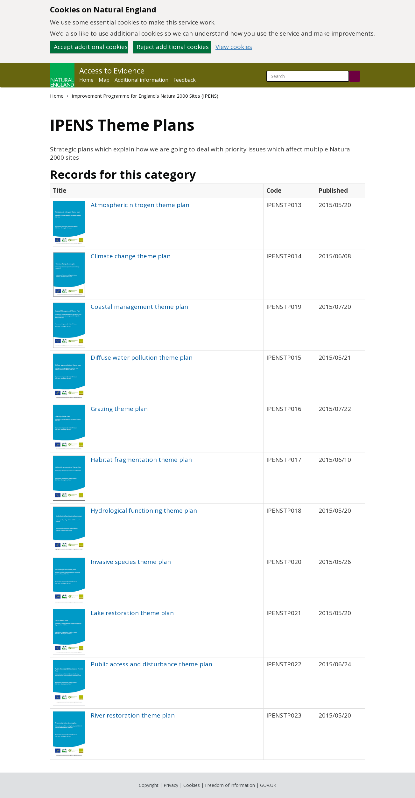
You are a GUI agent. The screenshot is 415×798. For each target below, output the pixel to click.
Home (86, 79)
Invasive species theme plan (131, 562)
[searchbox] (307, 76)
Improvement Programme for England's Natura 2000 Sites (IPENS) (145, 96)
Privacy (171, 785)
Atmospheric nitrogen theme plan (140, 205)
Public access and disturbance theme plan (151, 664)
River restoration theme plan (133, 715)
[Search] (354, 76)
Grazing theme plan (119, 409)
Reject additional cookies (173, 47)
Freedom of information (230, 785)
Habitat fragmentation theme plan (141, 459)
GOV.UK (268, 785)
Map (104, 79)
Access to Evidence (111, 70)
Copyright (148, 785)
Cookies (191, 785)
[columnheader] (157, 191)
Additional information (141, 79)
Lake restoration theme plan (132, 613)
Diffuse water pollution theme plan (142, 357)
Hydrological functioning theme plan (144, 510)
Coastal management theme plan (139, 306)
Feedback (184, 79)
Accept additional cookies (91, 47)
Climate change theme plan (131, 256)
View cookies (233, 47)
